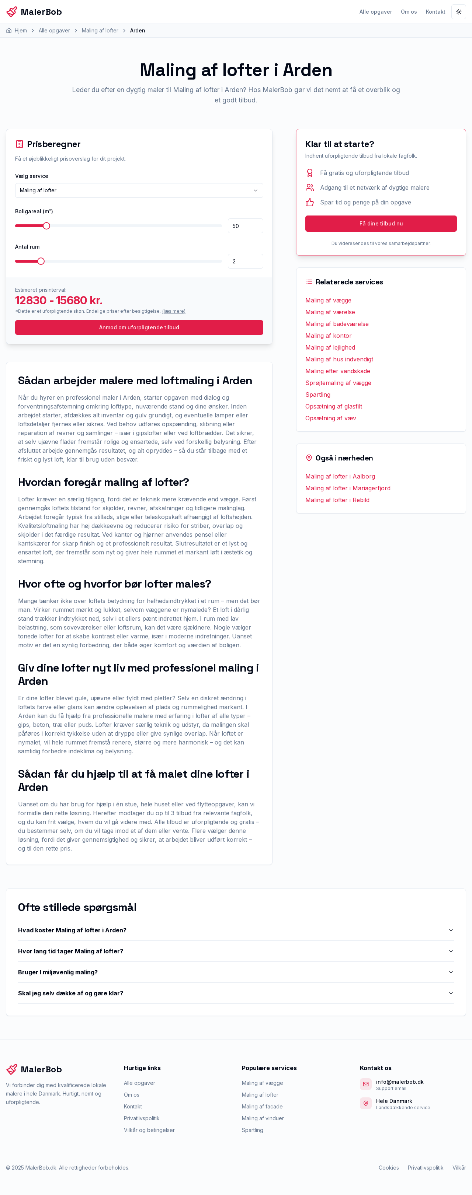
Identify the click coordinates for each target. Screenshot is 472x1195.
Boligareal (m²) (34, 211)
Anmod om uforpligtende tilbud (139, 327)
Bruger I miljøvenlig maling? (236, 972)
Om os (409, 11)
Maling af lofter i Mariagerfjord (348, 488)
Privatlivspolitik (142, 1118)
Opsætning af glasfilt (333, 406)
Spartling (317, 394)
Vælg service (31, 176)
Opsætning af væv (330, 418)
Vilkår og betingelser (149, 1130)
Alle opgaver (376, 11)
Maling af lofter (260, 1094)
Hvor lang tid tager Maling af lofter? (236, 951)
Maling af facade (262, 1106)
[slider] (46, 225)
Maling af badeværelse (337, 323)
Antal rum (27, 246)
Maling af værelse (330, 312)
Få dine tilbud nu (381, 223)
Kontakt (435, 11)
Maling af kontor (328, 335)
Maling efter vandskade (337, 371)
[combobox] (139, 190)
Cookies (389, 1167)
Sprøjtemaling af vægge (338, 382)
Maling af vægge (328, 300)
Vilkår (459, 1167)
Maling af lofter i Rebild (337, 500)
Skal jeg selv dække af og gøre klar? (236, 993)
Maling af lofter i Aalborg (340, 476)
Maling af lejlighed (330, 347)
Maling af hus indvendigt (339, 359)
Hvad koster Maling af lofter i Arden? (236, 930)
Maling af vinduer (263, 1118)
